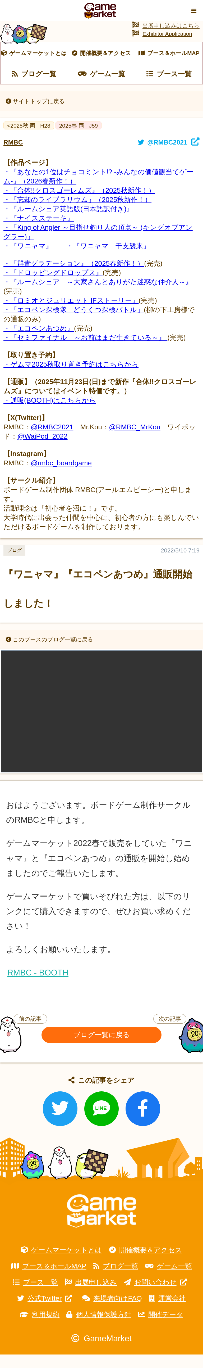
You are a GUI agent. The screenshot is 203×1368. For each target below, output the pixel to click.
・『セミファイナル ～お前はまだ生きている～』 (85, 351)
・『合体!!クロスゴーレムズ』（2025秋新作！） (79, 204)
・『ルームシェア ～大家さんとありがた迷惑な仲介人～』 (97, 295)
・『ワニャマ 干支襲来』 (108, 259)
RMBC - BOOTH (37, 986)
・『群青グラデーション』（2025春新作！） (73, 277)
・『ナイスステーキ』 (38, 232)
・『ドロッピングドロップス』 (53, 286)
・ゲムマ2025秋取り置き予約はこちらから (71, 378)
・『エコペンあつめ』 (38, 342)
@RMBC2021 (52, 440)
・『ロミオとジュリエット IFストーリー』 (71, 314)
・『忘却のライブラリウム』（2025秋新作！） (77, 213)
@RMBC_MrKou (134, 440)
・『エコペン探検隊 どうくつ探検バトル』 (73, 323)
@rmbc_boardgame (61, 476)
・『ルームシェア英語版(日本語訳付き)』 (68, 222)
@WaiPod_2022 (42, 450)
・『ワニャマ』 (28, 259)
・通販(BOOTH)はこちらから (49, 414)
